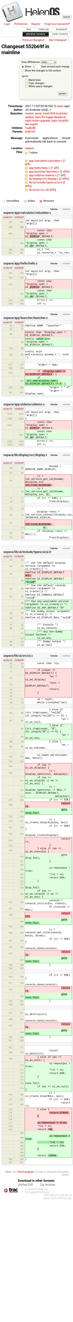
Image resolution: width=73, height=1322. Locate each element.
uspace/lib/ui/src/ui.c (18, 655)
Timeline (43, 29)
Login (7, 24)
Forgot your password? (57, 24)
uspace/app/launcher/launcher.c (25, 318)
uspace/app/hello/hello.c (20, 263)
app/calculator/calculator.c (46, 160)
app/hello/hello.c (40, 168)
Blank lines (35, 80)
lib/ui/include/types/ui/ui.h (46, 182)
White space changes (40, 86)
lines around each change (51, 66)
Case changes (36, 83)
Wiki (28, 29)
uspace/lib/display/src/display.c (25, 455)
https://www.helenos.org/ (57, 1198)
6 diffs (51, 189)
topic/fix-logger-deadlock (50, 117)
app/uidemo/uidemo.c (43, 175)
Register (36, 24)
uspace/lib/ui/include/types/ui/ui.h (27, 552)
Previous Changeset (33, 40)
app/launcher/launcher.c (44, 171)
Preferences (20, 24)
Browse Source (35, 34)
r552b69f (19, 217)
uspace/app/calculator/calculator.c (27, 212)
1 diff (54, 168)
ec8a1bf (30, 131)
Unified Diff (25, 1184)
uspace (29, 148)
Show (26, 66)
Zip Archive (47, 1184)
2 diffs (64, 171)
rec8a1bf (7, 217)
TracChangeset (25, 1171)
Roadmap (61, 29)
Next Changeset (58, 40)
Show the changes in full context (41, 70)
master (29, 113)
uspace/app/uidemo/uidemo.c (24, 404)
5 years (59, 106)
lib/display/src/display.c (44, 178)
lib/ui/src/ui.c (37, 189)
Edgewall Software (38, 1192)
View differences (30, 62)
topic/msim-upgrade (37, 120)
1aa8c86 (30, 128)
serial (38, 113)
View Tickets (60, 34)
